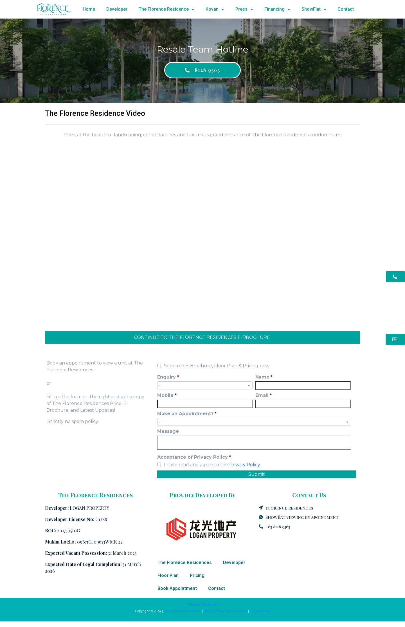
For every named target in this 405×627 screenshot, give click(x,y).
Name (264, 377)
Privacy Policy (244, 464)
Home (89, 9)
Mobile (167, 395)
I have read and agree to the (212, 464)
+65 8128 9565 (260, 611)
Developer (116, 9)
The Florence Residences (185, 562)
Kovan (215, 9)
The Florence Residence (166, 9)
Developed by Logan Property (225, 611)
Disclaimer (210, 604)
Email (263, 395)
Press (244, 9)
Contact (346, 9)
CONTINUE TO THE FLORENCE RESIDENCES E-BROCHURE (202, 337)
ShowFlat (314, 9)
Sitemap (193, 604)
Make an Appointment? (187, 413)
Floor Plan (168, 575)
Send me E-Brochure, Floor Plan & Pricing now (216, 365)
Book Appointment (177, 588)
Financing (277, 9)
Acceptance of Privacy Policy (194, 457)
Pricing (197, 575)
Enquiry (168, 377)
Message (168, 431)
